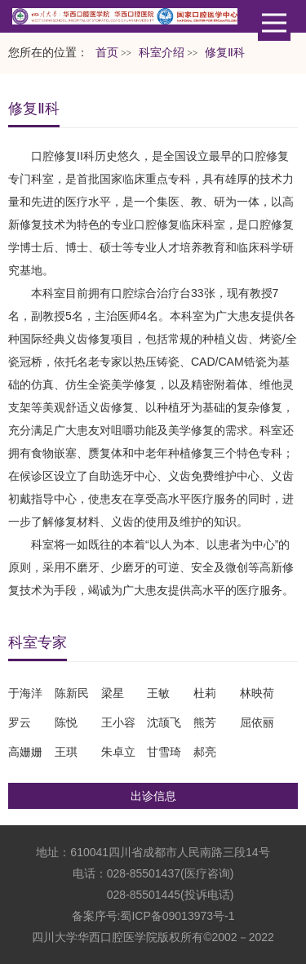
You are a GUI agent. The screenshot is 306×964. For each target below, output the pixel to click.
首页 (106, 53)
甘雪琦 (164, 751)
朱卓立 (118, 751)
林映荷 (257, 693)
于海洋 (25, 693)
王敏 (158, 693)
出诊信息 (153, 795)
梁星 (112, 693)
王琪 (66, 751)
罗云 (19, 722)
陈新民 (72, 693)
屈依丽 (257, 722)
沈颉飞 (164, 722)
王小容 (118, 722)
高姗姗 (25, 751)
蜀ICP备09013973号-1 (177, 915)
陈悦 (66, 722)
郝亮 (204, 751)
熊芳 (204, 722)
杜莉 (204, 693)
